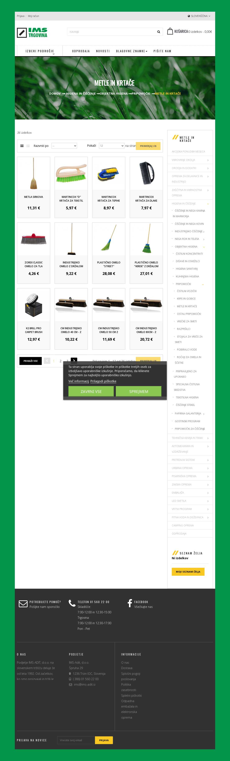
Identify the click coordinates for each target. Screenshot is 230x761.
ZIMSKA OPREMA (181, 484)
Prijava (20, 16)
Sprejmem (138, 391)
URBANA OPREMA (182, 468)
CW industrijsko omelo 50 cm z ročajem (108, 332)
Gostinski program (187, 421)
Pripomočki (183, 284)
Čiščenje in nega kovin (189, 224)
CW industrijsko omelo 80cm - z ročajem (146, 332)
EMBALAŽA (178, 492)
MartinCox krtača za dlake (146, 198)
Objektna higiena (186, 246)
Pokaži (91, 145)
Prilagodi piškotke (103, 381)
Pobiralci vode (187, 349)
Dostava (126, 668)
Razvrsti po (41, 145)
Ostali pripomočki (189, 314)
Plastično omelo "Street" (108, 264)
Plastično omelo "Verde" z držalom (146, 264)
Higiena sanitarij (187, 269)
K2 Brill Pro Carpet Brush (33, 330)
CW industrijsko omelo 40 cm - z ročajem (71, 332)
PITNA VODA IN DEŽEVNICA (187, 517)
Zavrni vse (91, 391)
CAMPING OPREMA (183, 525)
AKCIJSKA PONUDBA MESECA (188, 151)
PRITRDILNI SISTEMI (183, 460)
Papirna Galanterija (188, 413)
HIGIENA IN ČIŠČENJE (184, 203)
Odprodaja (179, 533)
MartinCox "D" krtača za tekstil (71, 198)
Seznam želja (191, 553)
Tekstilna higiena (187, 397)
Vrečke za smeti (187, 321)
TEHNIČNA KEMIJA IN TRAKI (187, 438)
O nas (125, 662)
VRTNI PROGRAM (182, 509)
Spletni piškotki (131, 695)
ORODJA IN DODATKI (184, 168)
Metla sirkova (33, 197)
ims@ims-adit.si (84, 684)
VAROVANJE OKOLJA (183, 160)
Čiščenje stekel (185, 405)
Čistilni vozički (187, 291)
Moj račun (33, 16)
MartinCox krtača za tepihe (109, 198)
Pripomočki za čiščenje (190, 429)
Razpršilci (183, 329)
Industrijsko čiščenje (188, 231)
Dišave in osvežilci (188, 261)
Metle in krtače (187, 306)
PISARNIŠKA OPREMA (184, 476)
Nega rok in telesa (187, 239)
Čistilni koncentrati (189, 253)
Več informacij (78, 381)
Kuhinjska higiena (187, 276)
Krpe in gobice (186, 298)
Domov (55, 93)
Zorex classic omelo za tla (34, 264)
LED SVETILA (179, 501)
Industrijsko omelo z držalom (71, 264)
